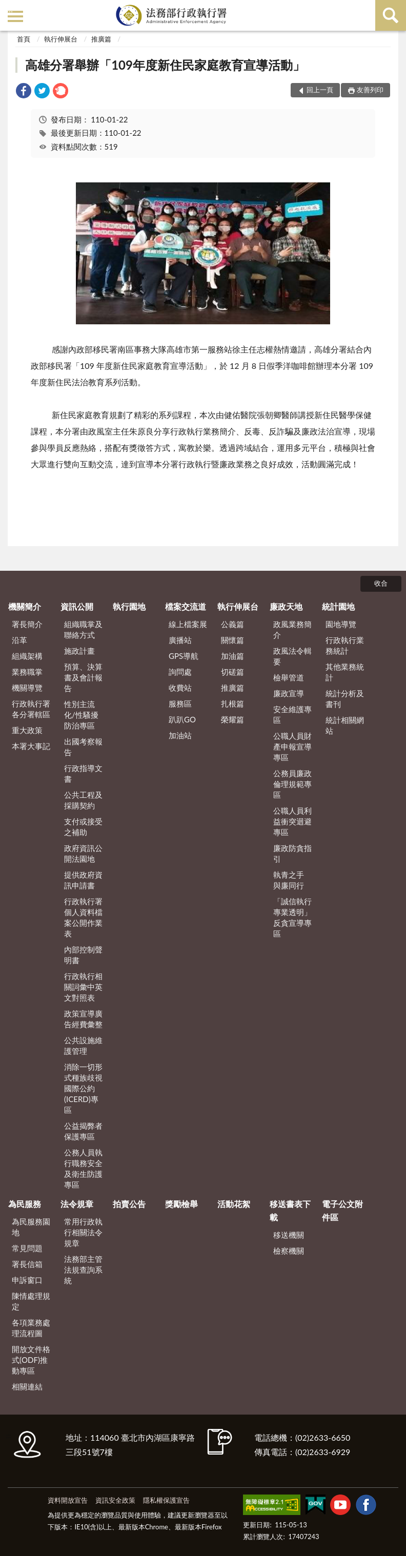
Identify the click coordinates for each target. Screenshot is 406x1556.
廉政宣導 (288, 693)
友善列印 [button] (370, 90)
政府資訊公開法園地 (83, 853)
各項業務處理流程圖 (31, 1328)
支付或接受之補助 (83, 827)
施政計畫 (79, 650)
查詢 (390, 15)
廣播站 (180, 640)
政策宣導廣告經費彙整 (83, 1019)
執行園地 (129, 606)
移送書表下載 (290, 1210)
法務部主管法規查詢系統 (83, 1269)
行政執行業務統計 (345, 645)
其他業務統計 (345, 672)
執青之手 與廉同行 (288, 880)
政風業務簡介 (292, 629)
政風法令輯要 (292, 656)
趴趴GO (182, 719)
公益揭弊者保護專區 (83, 1131)
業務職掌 (27, 671)
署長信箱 (27, 1264)
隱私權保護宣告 (166, 1500)
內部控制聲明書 (83, 955)
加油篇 (232, 655)
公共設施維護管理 (83, 1045)
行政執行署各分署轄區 (31, 709)
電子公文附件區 (342, 1210)
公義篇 (232, 624)
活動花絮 (233, 1204)
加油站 (180, 735)
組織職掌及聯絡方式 (83, 629)
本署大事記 (31, 746)
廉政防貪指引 (292, 853)
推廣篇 (101, 39)
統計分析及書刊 (345, 699)
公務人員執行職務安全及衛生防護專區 (83, 1168)
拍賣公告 (129, 1204)
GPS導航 (183, 655)
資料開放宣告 (68, 1500)
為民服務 (24, 1204)
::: (10, 9)
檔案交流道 (185, 606)
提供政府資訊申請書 (83, 880)
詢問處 (180, 671)
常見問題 (27, 1248)
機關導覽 (27, 687)
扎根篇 (232, 703)
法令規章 (76, 1204)
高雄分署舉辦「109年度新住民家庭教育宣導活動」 (165, 64)
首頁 (23, 39)
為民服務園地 (31, 1227)
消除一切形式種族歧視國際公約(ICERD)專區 (83, 1088)
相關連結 (27, 1386)
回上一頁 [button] (320, 90)
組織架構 (27, 655)
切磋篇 (232, 671)
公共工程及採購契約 (83, 800)
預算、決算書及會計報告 (83, 677)
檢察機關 (288, 1250)
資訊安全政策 (115, 1500)
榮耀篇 (232, 719)
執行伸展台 (60, 39)
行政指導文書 (83, 773)
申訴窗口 (27, 1279)
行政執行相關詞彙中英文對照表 (83, 986)
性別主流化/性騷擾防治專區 (81, 714)
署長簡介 (27, 624)
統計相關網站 (345, 725)
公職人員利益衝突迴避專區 (292, 821)
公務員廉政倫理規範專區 (292, 784)
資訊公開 (76, 606)
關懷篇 (232, 640)
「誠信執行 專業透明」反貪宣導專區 (292, 917)
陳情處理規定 (31, 1301)
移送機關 (288, 1234)
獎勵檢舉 (181, 1204)
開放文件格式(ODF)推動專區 (31, 1359)
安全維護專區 (292, 714)
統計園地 (338, 606)
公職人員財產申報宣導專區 (292, 746)
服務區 (180, 703)
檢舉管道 (288, 677)
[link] (23, 92)
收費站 (180, 687)
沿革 (19, 640)
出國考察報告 (83, 747)
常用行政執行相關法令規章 (83, 1232)
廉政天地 (286, 606)
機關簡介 (24, 606)
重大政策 (27, 730)
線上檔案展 (188, 624)
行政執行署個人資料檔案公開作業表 (83, 917)
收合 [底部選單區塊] (381, 583)
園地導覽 (341, 624)
